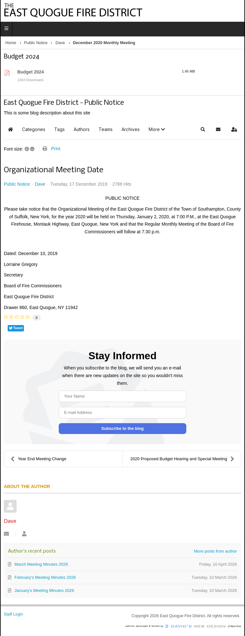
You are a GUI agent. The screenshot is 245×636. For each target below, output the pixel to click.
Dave (60, 43)
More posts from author (215, 551)
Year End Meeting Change (38, 459)
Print (55, 148)
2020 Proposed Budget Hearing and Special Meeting (182, 459)
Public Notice (36, 43)
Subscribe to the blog (122, 428)
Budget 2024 (30, 71)
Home (10, 43)
